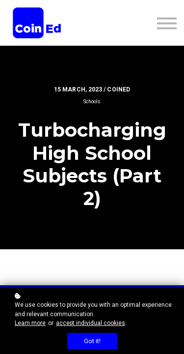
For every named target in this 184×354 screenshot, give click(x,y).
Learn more (30, 323)
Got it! (92, 341)
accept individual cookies (90, 323)
